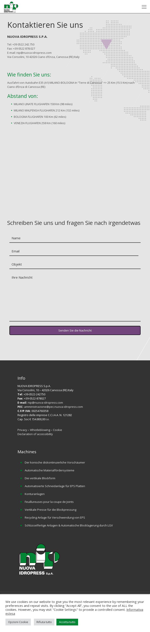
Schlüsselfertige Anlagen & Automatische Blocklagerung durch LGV (69, 525)
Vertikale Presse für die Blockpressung (50, 510)
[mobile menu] (144, 6)
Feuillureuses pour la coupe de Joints (49, 502)
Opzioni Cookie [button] (18, 622)
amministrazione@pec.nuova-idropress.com (53, 407)
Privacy (22, 430)
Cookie (57, 430)
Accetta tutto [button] (67, 622)
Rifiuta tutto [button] (44, 622)
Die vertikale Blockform (40, 478)
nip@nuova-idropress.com (45, 403)
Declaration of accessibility (35, 434)
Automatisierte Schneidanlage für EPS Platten (55, 486)
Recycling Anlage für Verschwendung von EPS (55, 517)
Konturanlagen (35, 494)
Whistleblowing (40, 430)
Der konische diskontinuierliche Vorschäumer (55, 462)
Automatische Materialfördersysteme (49, 470)
